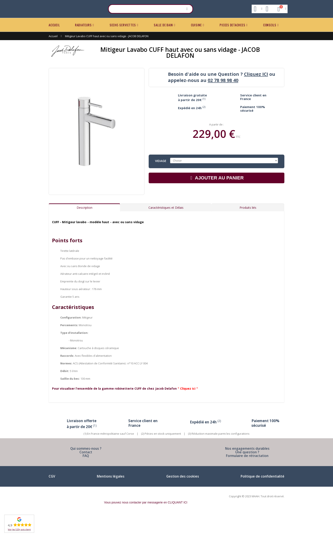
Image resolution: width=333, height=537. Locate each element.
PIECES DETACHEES (232, 25)
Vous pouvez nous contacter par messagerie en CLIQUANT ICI (145, 526)
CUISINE (196, 25)
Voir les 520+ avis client (19, 529)
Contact (86, 475)
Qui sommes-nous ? (85, 472)
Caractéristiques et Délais (165, 231)
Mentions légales (110, 500)
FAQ (85, 479)
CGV (52, 500)
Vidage (160, 160)
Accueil (53, 36)
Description (84, 231)
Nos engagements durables (247, 472)
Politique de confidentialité (261, 500)
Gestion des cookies (181, 500)
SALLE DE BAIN (163, 25)
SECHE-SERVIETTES (123, 25)
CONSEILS (269, 25)
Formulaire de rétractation (247, 479)
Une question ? (247, 475)
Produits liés (248, 231)
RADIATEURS (83, 25)
